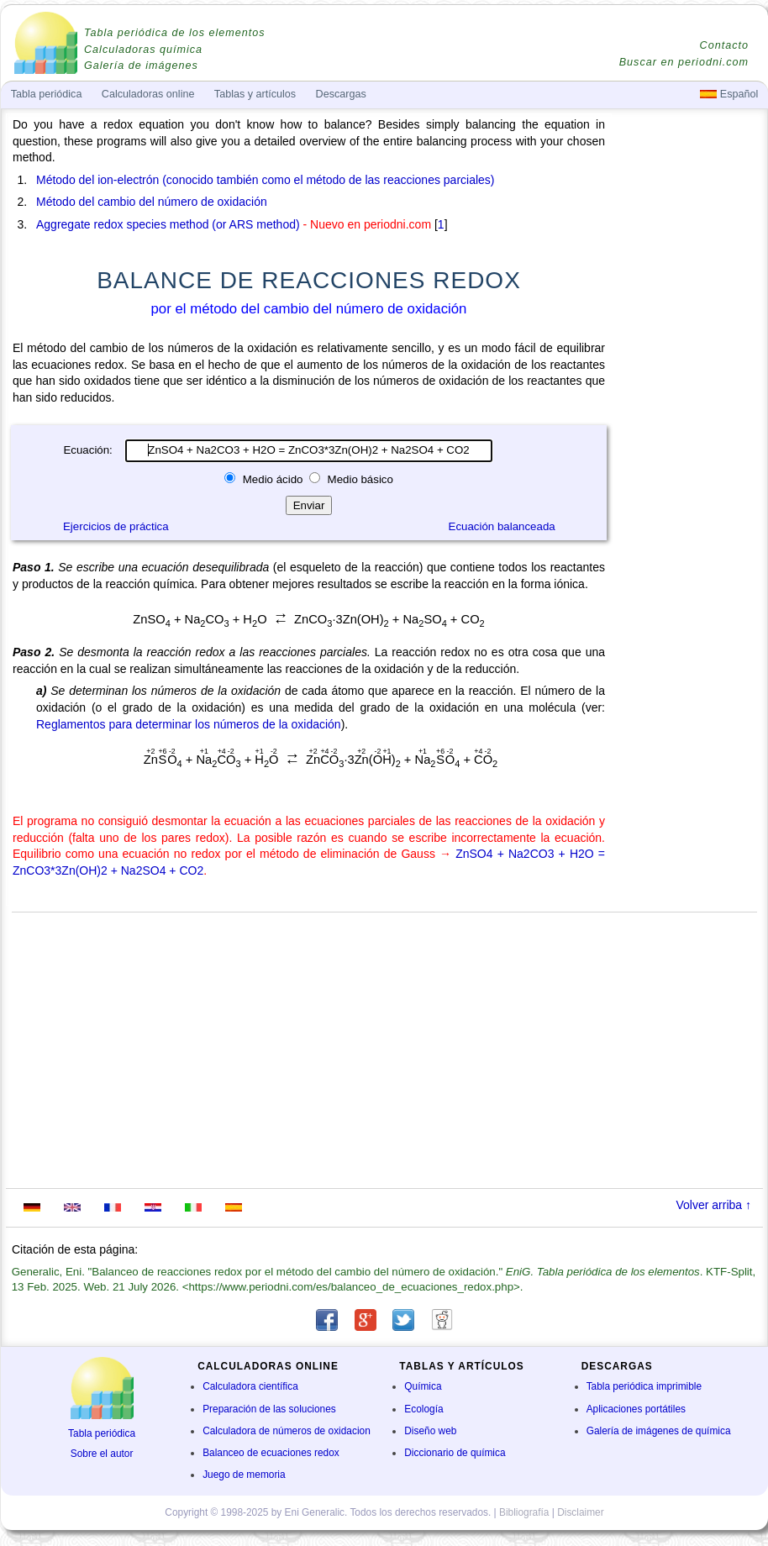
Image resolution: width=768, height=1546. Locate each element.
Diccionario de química (454, 1453)
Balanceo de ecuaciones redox (271, 1453)
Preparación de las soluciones (269, 1409)
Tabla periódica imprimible (644, 1386)
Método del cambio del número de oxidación (151, 201)
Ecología (423, 1409)
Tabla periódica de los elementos (175, 33)
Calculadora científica (250, 1386)
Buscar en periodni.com (684, 62)
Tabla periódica (101, 1433)
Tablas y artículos (255, 94)
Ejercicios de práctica (116, 526)
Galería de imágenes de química (659, 1431)
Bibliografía (524, 1512)
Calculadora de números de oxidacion (287, 1431)
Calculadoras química (143, 49)
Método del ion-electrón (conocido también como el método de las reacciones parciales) (265, 180)
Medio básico (358, 479)
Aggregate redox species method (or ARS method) (168, 224)
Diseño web (430, 1431)
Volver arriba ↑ (713, 1205)
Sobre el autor (102, 1453)
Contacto (724, 45)
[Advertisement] (688, 598)
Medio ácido (272, 479)
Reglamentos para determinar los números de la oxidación (188, 724)
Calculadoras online (148, 94)
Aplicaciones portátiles (636, 1409)
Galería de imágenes (141, 65)
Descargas (341, 94)
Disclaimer (580, 1512)
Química (422, 1386)
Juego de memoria (244, 1474)
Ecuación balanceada (502, 526)
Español (729, 94)
